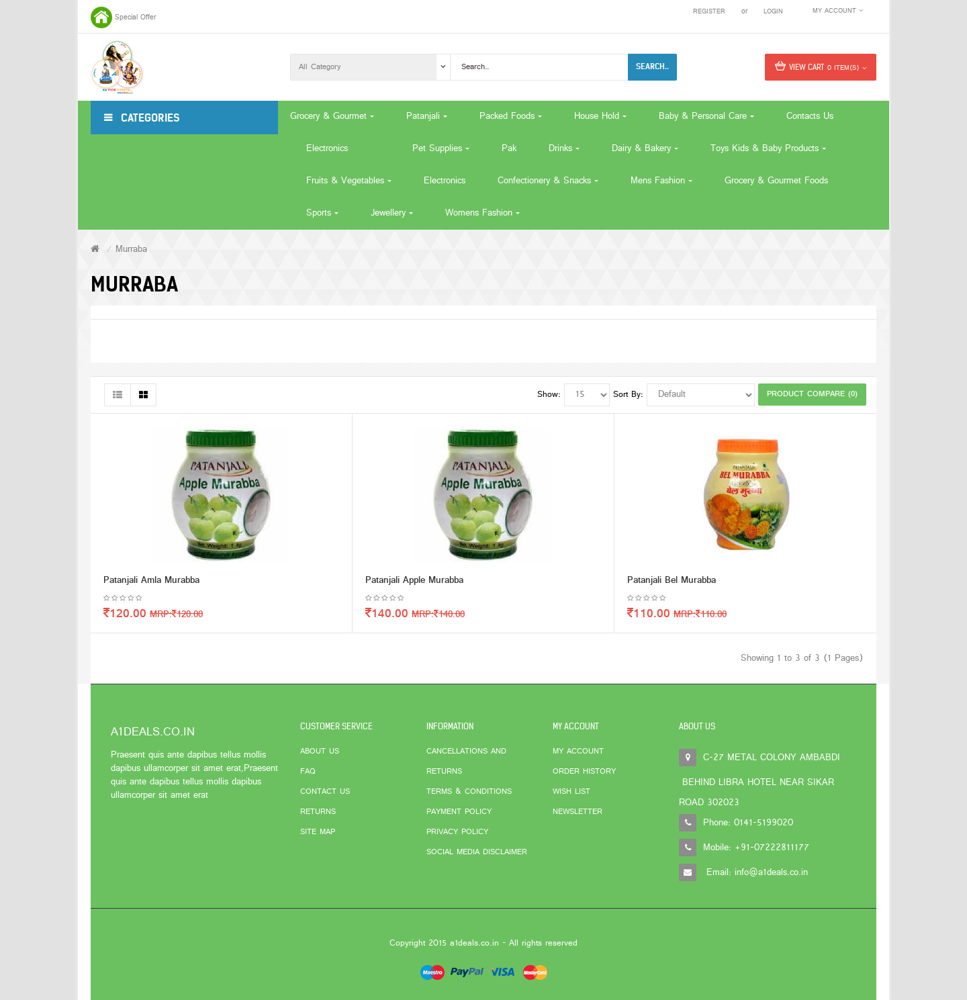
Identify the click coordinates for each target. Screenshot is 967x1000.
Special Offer (135, 17)
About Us (319, 751)
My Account (578, 751)
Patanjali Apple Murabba (414, 581)
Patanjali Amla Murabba (151, 581)
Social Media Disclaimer (476, 852)
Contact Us (325, 792)
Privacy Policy (457, 832)
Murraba (131, 249)
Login (773, 11)
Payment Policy (459, 812)
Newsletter (577, 812)
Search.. (652, 66)
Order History (584, 771)
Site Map (317, 832)
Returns (318, 812)
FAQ (308, 771)
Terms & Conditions (469, 792)
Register (709, 11)
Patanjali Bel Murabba (671, 581)
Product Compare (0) (812, 394)
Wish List (571, 792)
